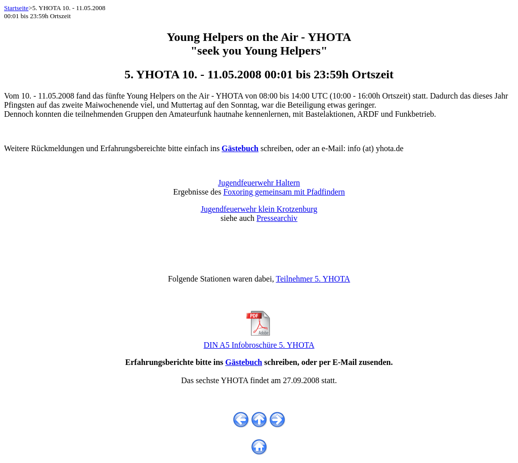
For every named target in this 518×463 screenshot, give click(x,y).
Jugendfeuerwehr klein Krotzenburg (259, 209)
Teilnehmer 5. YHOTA (313, 278)
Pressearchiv (276, 218)
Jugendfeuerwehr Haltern (259, 182)
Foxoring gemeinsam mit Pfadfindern (283, 192)
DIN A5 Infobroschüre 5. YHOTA (259, 341)
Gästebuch (243, 362)
